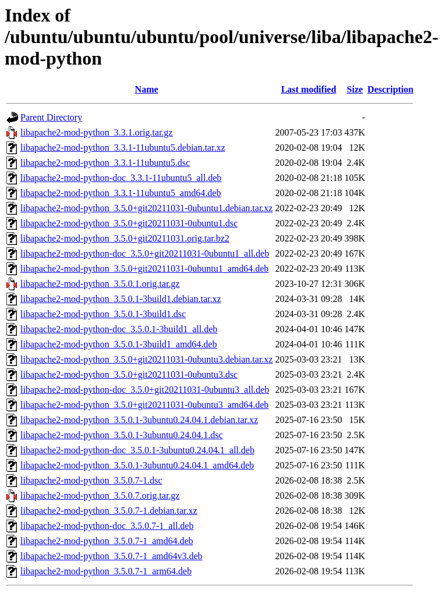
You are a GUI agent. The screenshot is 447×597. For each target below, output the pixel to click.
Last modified (308, 89)
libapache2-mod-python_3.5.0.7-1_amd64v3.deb (111, 556)
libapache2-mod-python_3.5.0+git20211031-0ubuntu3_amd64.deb (144, 405)
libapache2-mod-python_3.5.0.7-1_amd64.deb (106, 541)
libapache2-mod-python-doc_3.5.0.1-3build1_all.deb (119, 329)
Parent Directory (51, 117)
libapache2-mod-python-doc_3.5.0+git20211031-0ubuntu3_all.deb (144, 390)
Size (355, 89)
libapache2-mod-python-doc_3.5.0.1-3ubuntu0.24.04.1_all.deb (137, 450)
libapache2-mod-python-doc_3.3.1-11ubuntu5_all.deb (121, 178)
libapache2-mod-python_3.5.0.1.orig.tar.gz (100, 284)
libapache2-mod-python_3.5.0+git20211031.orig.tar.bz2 (124, 238)
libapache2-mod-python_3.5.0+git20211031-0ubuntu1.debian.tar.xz (146, 208)
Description (390, 89)
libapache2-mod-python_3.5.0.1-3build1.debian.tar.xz (120, 299)
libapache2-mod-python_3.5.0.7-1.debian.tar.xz (108, 511)
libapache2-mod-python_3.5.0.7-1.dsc (91, 480)
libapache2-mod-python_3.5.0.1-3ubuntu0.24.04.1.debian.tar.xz (139, 420)
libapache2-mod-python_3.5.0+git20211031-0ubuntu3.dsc (128, 374)
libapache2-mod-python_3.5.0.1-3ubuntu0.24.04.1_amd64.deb (137, 465)
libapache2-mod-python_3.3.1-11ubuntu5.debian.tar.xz (122, 147)
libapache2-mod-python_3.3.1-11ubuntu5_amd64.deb (120, 193)
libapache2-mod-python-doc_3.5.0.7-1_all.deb (107, 526)
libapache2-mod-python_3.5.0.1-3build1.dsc (103, 314)
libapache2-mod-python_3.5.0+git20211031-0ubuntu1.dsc (128, 223)
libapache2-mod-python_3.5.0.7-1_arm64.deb (105, 571)
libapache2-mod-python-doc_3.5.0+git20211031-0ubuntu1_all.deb (144, 253)
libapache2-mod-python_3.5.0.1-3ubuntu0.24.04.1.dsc (121, 435)
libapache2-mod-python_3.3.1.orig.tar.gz (96, 132)
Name (146, 89)
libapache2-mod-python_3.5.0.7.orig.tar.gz (100, 495)
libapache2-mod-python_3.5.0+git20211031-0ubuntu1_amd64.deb (144, 268)
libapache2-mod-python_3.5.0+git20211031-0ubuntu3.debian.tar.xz (146, 359)
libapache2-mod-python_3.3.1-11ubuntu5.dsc (105, 163)
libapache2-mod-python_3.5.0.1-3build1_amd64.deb (118, 344)
